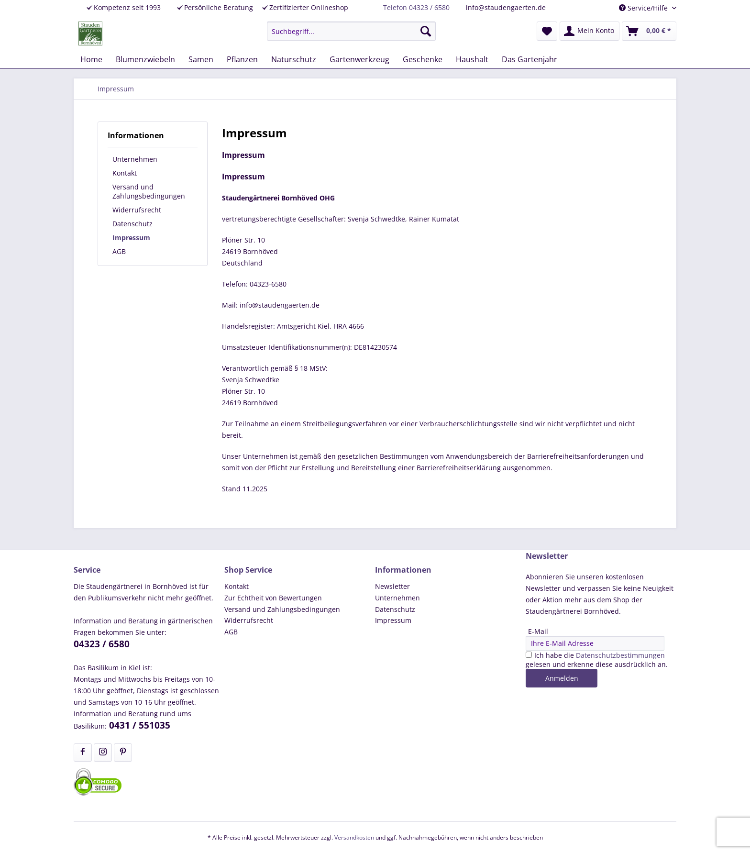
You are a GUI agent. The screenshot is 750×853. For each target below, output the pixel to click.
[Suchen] (426, 31)
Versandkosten (354, 837)
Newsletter (392, 586)
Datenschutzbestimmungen (620, 655)
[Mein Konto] (589, 31)
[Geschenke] (422, 59)
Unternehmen (134, 159)
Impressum (131, 237)
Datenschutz (132, 223)
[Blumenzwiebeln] (145, 59)
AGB (119, 251)
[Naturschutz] (294, 59)
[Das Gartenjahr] (529, 59)
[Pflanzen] (242, 59)
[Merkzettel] (547, 31)
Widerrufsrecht (136, 209)
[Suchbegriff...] (351, 31)
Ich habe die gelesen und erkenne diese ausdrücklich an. (597, 660)
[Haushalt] (472, 59)
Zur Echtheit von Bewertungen (273, 597)
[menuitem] (351, 31)
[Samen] (201, 59)
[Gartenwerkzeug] (359, 59)
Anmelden (561, 678)
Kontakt (124, 172)
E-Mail (538, 631)
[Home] (91, 59)
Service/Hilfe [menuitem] (644, 7)
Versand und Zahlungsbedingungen (148, 191)
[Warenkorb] (649, 31)
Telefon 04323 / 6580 (416, 7)
